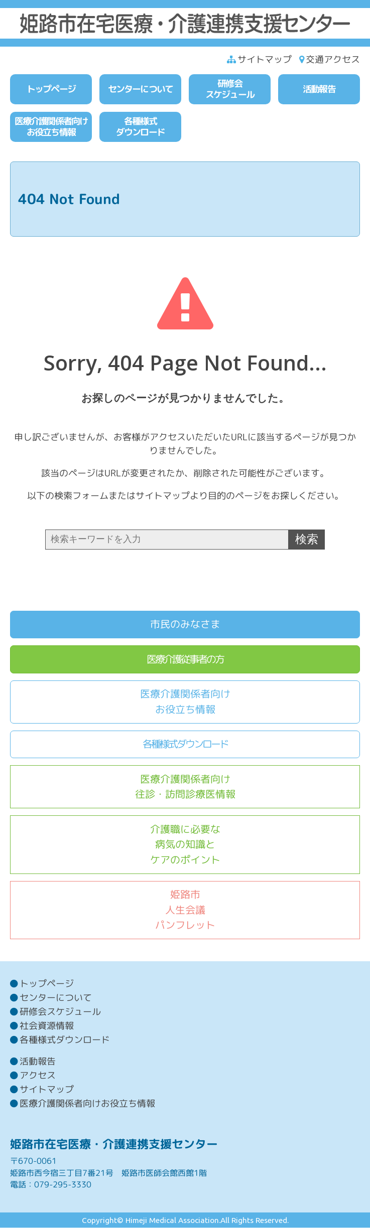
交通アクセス (333, 59)
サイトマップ (264, 59)
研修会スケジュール (60, 1011)
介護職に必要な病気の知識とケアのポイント (185, 844)
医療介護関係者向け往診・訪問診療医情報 (185, 787)
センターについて (56, 997)
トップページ (47, 983)
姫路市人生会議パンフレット (185, 909)
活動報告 (38, 1061)
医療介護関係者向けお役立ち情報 (185, 701)
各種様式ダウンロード (185, 744)
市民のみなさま (185, 624)
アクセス (38, 1075)
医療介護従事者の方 (185, 659)
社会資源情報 (47, 1025)
